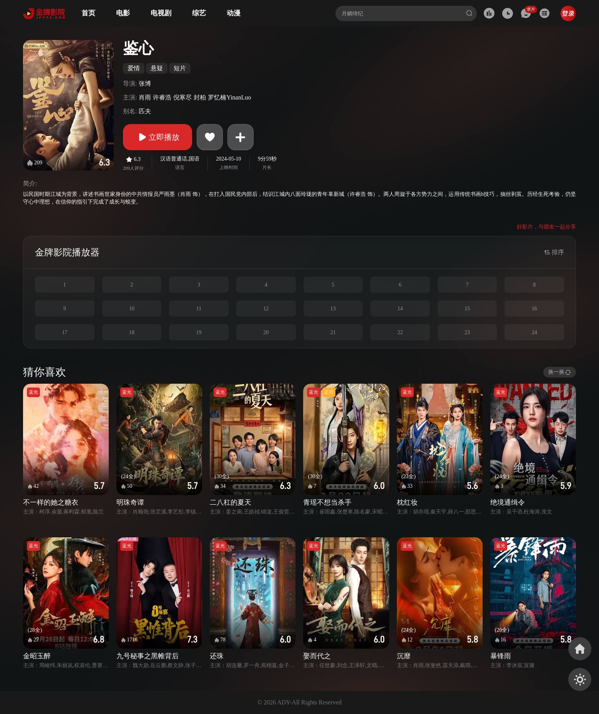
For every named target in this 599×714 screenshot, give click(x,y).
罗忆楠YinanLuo (229, 97)
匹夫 (145, 111)
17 (64, 332)
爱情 (134, 68)
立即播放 (157, 137)
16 (534, 308)
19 (199, 332)
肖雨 (145, 97)
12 (266, 308)
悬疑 (157, 68)
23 (467, 332)
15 (467, 308)
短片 (180, 68)
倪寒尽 (182, 97)
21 (333, 332)
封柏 (200, 97)
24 (534, 332)
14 (400, 308)
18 (131, 332)
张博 (145, 83)
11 (198, 308)
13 (333, 308)
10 (131, 308)
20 (266, 332)
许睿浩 (162, 97)
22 (400, 332)
